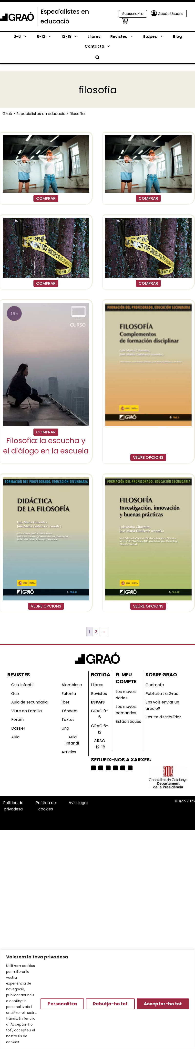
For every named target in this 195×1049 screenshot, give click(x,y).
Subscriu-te (133, 13)
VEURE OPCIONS (148, 457)
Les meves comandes (126, 710)
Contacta (100, 46)
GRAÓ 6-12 (99, 729)
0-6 (22, 37)
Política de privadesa (13, 806)
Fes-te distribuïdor (163, 717)
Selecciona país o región (125, 812)
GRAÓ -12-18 (99, 744)
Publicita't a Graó (161, 693)
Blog (177, 36)
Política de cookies (46, 806)
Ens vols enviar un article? (162, 705)
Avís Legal (78, 803)
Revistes (124, 37)
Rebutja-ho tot (110, 1004)
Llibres (94, 36)
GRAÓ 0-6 (99, 714)
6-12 (47, 37)
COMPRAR (46, 198)
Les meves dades (126, 695)
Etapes (155, 37)
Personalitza (62, 1004)
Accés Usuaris (170, 13)
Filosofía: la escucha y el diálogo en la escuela (46, 446)
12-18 (72, 37)
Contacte (154, 685)
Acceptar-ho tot (163, 1004)
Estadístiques (128, 721)
